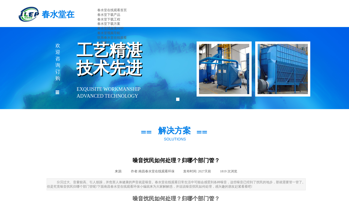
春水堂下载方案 (108, 24)
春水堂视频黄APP (110, 28)
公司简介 (103, 42)
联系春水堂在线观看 (112, 38)
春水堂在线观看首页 (112, 10)
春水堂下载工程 (108, 19)
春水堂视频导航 (108, 33)
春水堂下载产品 (108, 15)
